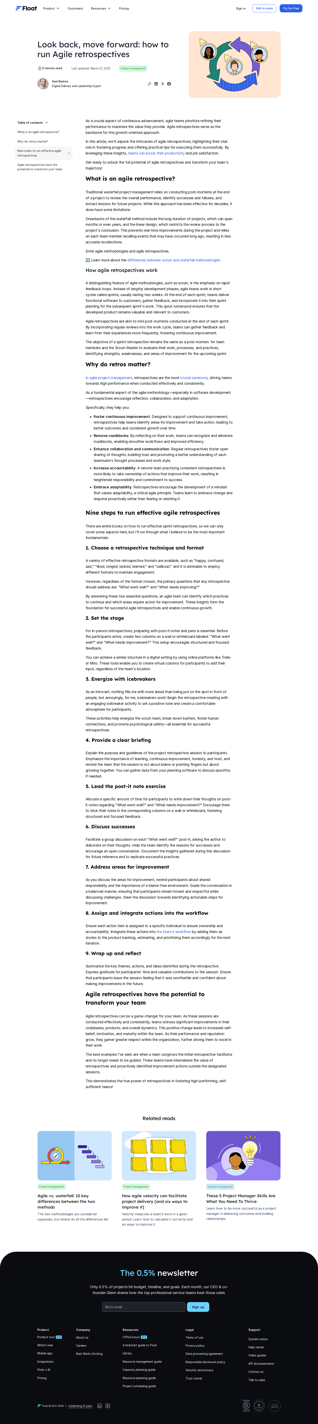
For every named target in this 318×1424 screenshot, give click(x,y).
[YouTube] (107, 1405)
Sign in (241, 8)
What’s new (45, 1345)
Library (127, 1353)
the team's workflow (174, 932)
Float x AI (43, 1369)
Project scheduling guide (139, 1386)
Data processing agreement (204, 1353)
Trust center (194, 1378)
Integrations (45, 1361)
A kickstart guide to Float (140, 1345)
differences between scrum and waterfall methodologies (173, 260)
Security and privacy (199, 1370)
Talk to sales (264, 8)
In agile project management (109, 378)
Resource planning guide (139, 1378)
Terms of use (194, 1337)
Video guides (257, 1355)
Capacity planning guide (139, 1369)
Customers (75, 8)
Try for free (291, 8)
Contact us (255, 1371)
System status (258, 1339)
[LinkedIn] (99, 1405)
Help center (256, 1347)
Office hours (131, 1337)
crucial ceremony (194, 378)
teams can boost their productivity (156, 153)
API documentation (261, 1363)
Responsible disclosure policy (205, 1362)
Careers (81, 1345)
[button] (51, 8)
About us (82, 1337)
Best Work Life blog (89, 1353)
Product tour (46, 1337)
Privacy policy (195, 1345)
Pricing (124, 8)
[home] (26, 8)
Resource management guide (142, 1361)
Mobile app (44, 1353)
